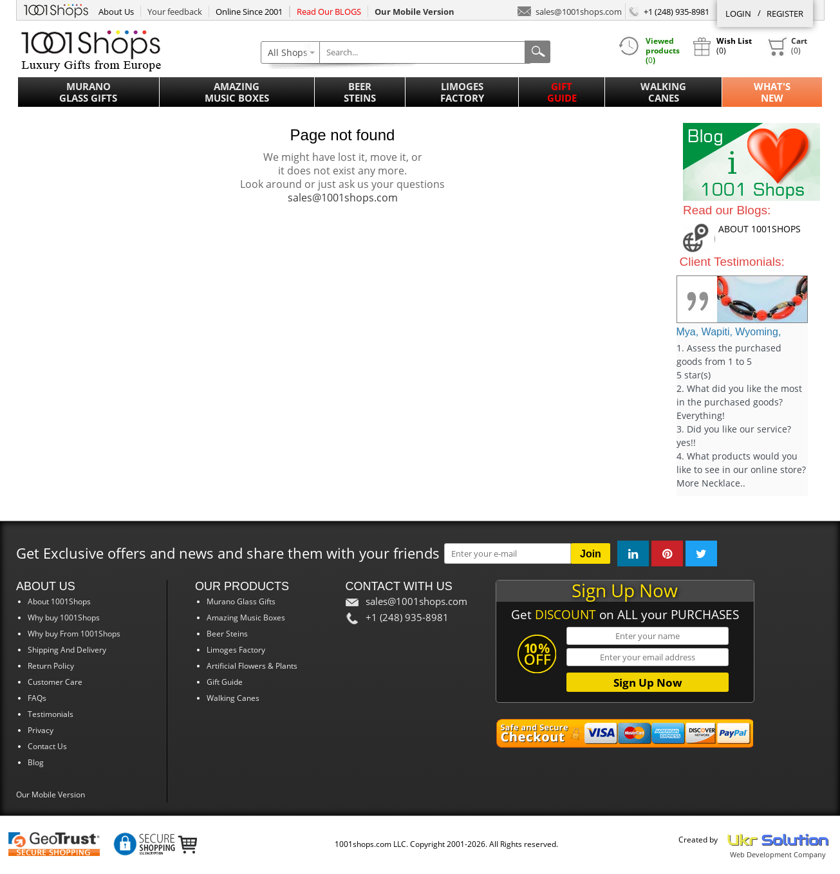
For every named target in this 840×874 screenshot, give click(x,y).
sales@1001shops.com (570, 10)
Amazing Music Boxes (237, 92)
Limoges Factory (462, 92)
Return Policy (51, 665)
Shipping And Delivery (67, 649)
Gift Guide (562, 92)
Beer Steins (360, 92)
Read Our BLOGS (329, 11)
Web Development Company (778, 854)
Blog (36, 762)
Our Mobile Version (50, 794)
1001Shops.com (56, 9)
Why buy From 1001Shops (74, 633)
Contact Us (47, 746)
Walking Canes (663, 92)
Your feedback (174, 11)
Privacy (40, 730)
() (787, 46)
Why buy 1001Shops (64, 617)
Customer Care (55, 681)
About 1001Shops (59, 601)
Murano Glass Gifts (88, 92)
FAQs (37, 698)
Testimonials (50, 714)
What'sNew (772, 92)
